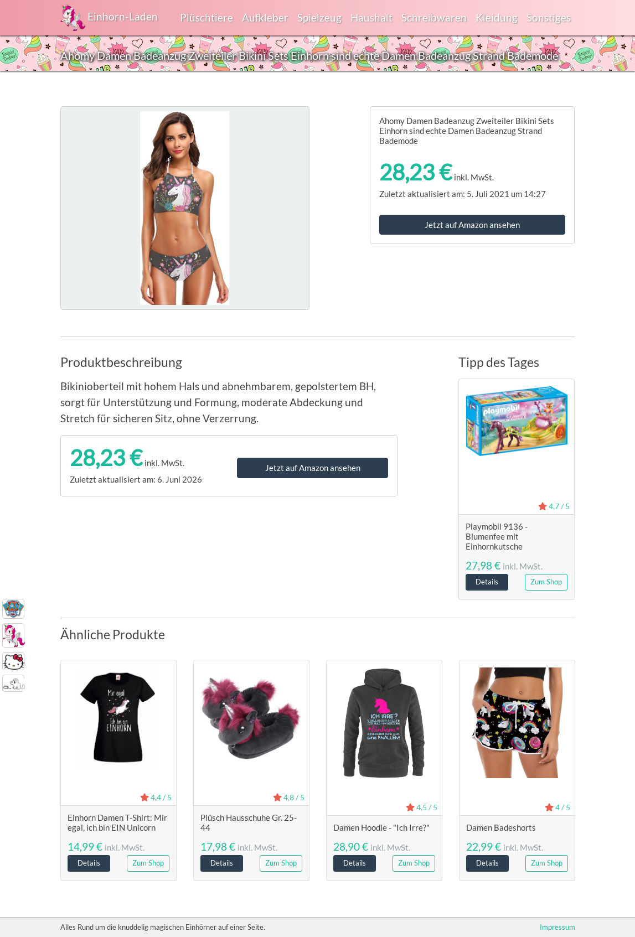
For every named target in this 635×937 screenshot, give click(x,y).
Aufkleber (265, 17)
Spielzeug (319, 17)
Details (487, 581)
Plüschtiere (206, 17)
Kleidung (497, 17)
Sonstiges (548, 17)
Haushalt (371, 17)
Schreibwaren (434, 17)
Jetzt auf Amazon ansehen (472, 225)
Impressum (557, 927)
